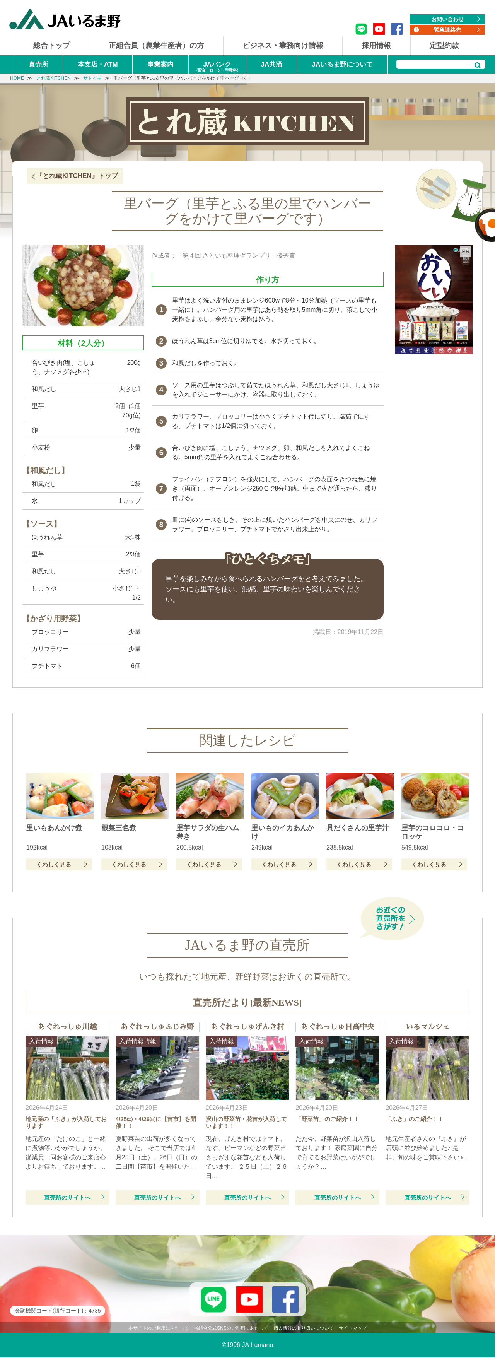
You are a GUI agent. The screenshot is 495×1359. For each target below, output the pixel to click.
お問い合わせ (447, 19)
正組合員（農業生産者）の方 (156, 45)
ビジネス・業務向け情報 (282, 45)
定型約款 (444, 45)
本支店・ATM (98, 64)
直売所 (38, 64)
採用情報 (376, 45)
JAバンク (217, 67)
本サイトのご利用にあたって (158, 1329)
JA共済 (271, 64)
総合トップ (51, 45)
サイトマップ (353, 1329)
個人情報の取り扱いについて (303, 1329)
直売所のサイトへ (67, 1197)
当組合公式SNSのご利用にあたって (231, 1329)
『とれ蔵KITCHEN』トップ (77, 175)
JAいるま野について (342, 64)
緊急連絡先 (447, 30)
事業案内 (160, 64)
